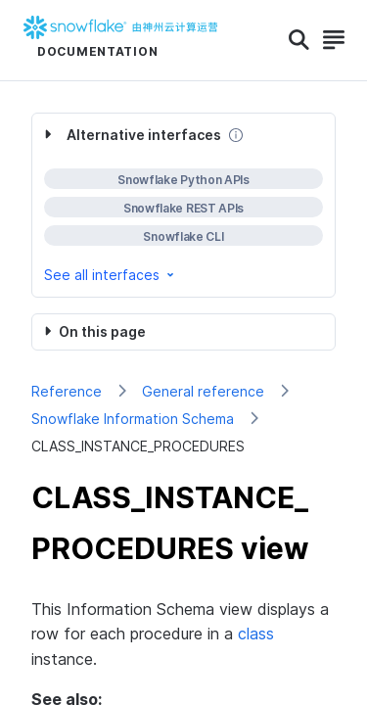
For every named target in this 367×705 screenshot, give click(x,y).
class (256, 633)
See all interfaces (110, 274)
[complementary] (183, 205)
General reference (203, 391)
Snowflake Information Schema (132, 418)
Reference (66, 391)
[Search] (299, 40)
